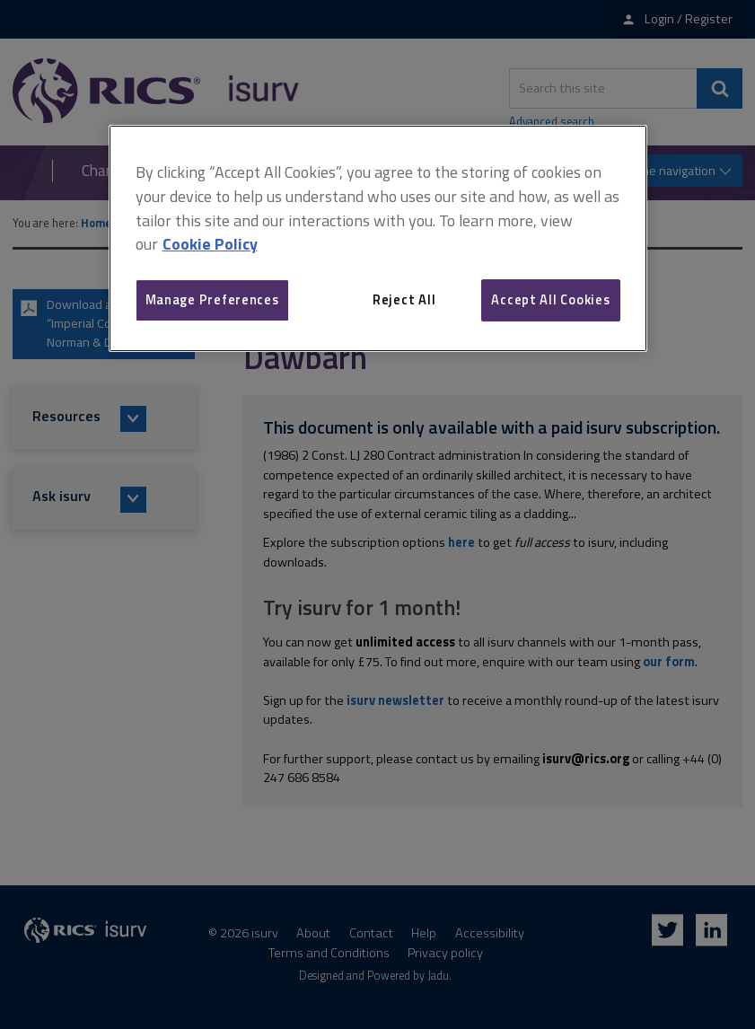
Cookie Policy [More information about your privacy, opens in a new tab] (210, 244)
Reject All (404, 299)
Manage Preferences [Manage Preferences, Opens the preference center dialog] (212, 299)
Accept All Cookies (550, 299)
